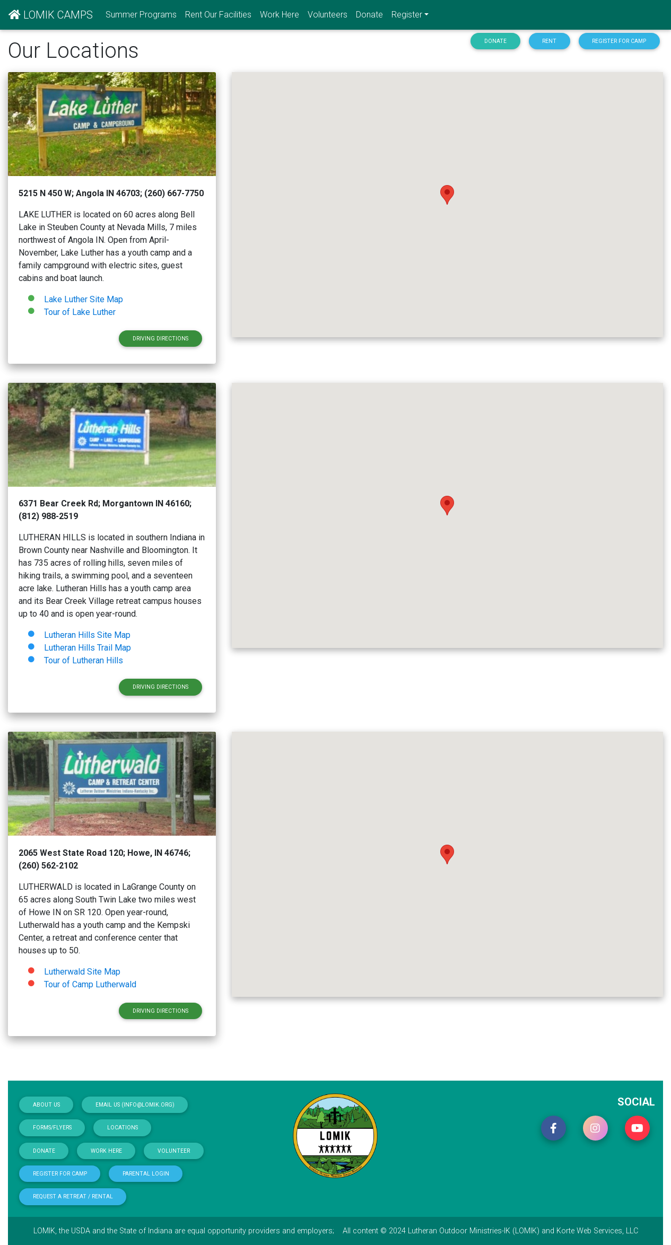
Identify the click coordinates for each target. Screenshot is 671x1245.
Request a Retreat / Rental (73, 1196)
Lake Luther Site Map (82, 299)
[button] (553, 1128)
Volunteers (327, 15)
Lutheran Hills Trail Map (86, 648)
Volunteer (174, 1150)
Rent (549, 41)
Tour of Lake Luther (80, 312)
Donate (369, 15)
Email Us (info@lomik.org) (135, 1104)
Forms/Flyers (52, 1127)
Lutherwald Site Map (81, 972)
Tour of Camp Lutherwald (90, 984)
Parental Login (146, 1173)
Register (406, 15)
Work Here (279, 15)
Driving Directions (160, 338)
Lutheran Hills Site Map (86, 635)
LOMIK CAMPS (50, 14)
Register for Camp (619, 41)
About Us (46, 1104)
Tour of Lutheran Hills (83, 660)
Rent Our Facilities (218, 15)
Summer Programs (141, 15)
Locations (122, 1127)
